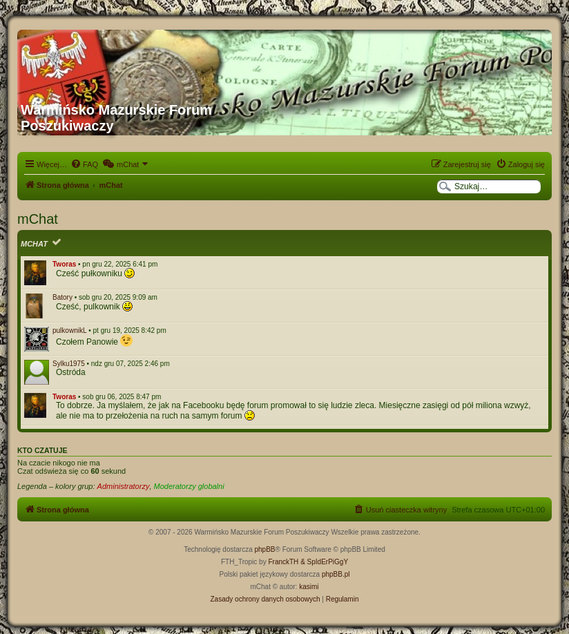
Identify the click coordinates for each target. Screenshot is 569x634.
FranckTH (283, 562)
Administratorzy (123, 486)
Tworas (64, 264)
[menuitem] (84, 164)
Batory (62, 297)
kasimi (308, 586)
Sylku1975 (68, 363)
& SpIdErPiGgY (324, 562)
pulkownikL (69, 330)
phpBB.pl (336, 574)
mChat (34, 244)
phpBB (265, 549)
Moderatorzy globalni (189, 486)
